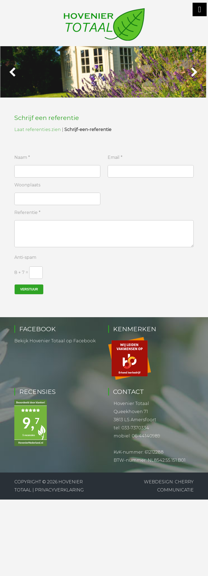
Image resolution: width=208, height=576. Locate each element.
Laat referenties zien (37, 129)
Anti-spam (25, 256)
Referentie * (27, 212)
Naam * (22, 156)
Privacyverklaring (59, 489)
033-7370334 (135, 427)
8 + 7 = (21, 271)
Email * (115, 156)
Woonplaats (27, 184)
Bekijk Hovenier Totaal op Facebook (55, 340)
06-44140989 (146, 435)
